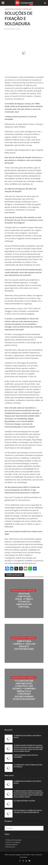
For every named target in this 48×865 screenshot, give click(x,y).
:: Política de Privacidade (13, 840)
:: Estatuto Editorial (11, 844)
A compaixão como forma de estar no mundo (28, 766)
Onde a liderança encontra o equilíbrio (26, 756)
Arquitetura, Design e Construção (18, 9)
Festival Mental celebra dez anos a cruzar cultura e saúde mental (28, 811)
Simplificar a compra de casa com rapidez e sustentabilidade (24, 645)
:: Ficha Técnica (10, 847)
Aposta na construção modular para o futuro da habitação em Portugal (24, 600)
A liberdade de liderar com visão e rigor (27, 736)
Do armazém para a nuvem (24, 801)
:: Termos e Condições (12, 842)
